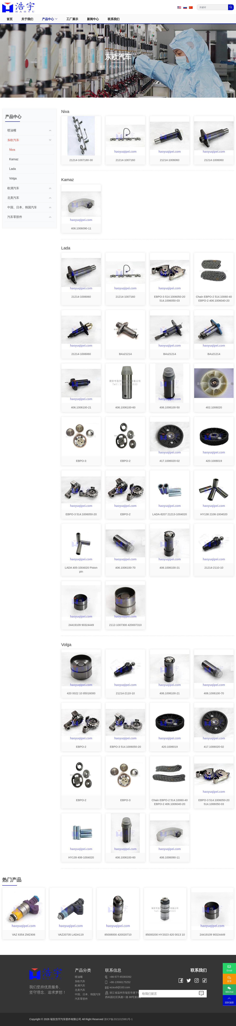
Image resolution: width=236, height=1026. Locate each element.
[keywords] (212, 7)
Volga (13, 178)
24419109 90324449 (81, 624)
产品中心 (48, 19)
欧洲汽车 (13, 188)
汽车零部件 (14, 216)
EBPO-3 (81, 460)
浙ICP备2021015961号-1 (118, 1019)
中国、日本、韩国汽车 (22, 207)
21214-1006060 (169, 160)
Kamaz (13, 159)
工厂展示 (72, 19)
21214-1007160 (125, 160)
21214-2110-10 (213, 567)
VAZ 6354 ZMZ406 (23, 934)
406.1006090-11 (81, 228)
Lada (12, 168)
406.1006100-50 (169, 407)
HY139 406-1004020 (81, 857)
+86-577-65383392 (120, 976)
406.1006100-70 (125, 567)
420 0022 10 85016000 (81, 693)
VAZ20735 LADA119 (71, 934)
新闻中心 (93, 19)
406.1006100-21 (81, 407)
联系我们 (113, 19)
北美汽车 (13, 197)
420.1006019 (214, 460)
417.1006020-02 (169, 460)
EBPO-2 (125, 460)
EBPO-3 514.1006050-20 (81, 514)
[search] (231, 7)
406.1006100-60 (125, 407)
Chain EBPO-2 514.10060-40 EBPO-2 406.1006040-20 (214, 298)
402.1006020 (214, 407)
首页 (10, 19)
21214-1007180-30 (81, 160)
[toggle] (50, 130)
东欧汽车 (13, 140)
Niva (12, 149)
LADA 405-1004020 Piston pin (81, 569)
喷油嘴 (11, 130)
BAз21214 (125, 354)
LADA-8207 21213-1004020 (169, 514)
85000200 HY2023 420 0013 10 (165, 934)
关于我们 (27, 19)
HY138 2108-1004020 (214, 514)
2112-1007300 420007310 (125, 624)
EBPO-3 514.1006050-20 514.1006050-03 (169, 298)
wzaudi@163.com (120, 987)
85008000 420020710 (118, 934)
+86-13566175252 (120, 982)
